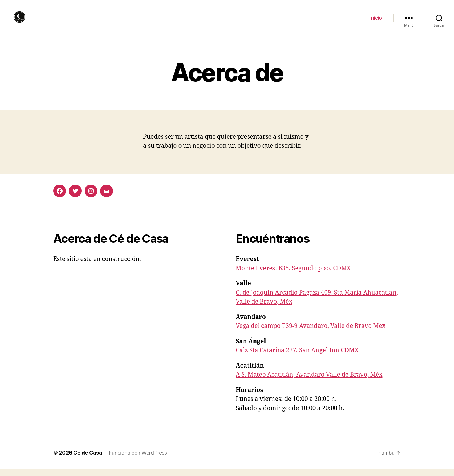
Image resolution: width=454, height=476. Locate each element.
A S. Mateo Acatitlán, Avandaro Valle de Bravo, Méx (309, 382)
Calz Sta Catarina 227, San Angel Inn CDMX (297, 357)
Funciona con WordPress (138, 460)
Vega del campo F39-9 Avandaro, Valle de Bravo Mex (311, 333)
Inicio (376, 21)
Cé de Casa (87, 460)
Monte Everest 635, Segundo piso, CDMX (293, 275)
